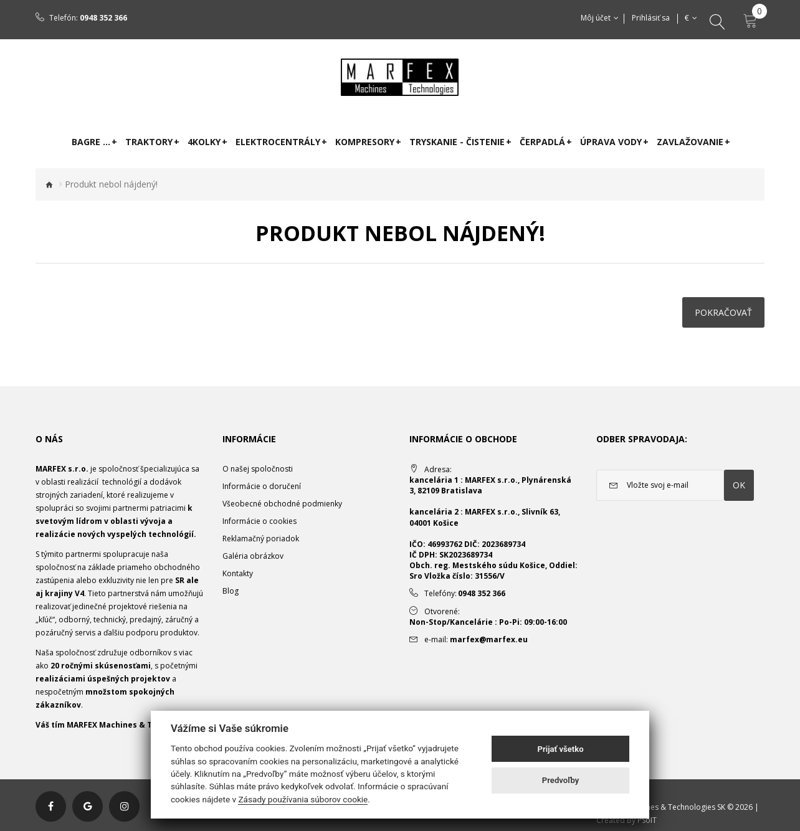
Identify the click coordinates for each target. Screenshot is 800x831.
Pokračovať (723, 312)
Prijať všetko (561, 749)
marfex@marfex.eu (489, 639)
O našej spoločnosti (257, 468)
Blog (230, 591)
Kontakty (237, 573)
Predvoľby (560, 780)
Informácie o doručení (261, 486)
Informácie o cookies (259, 521)
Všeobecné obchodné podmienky (282, 503)
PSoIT (647, 820)
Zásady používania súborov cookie (303, 799)
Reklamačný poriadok (260, 538)
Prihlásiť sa (651, 18)
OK (739, 485)
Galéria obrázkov (252, 556)
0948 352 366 (103, 18)
